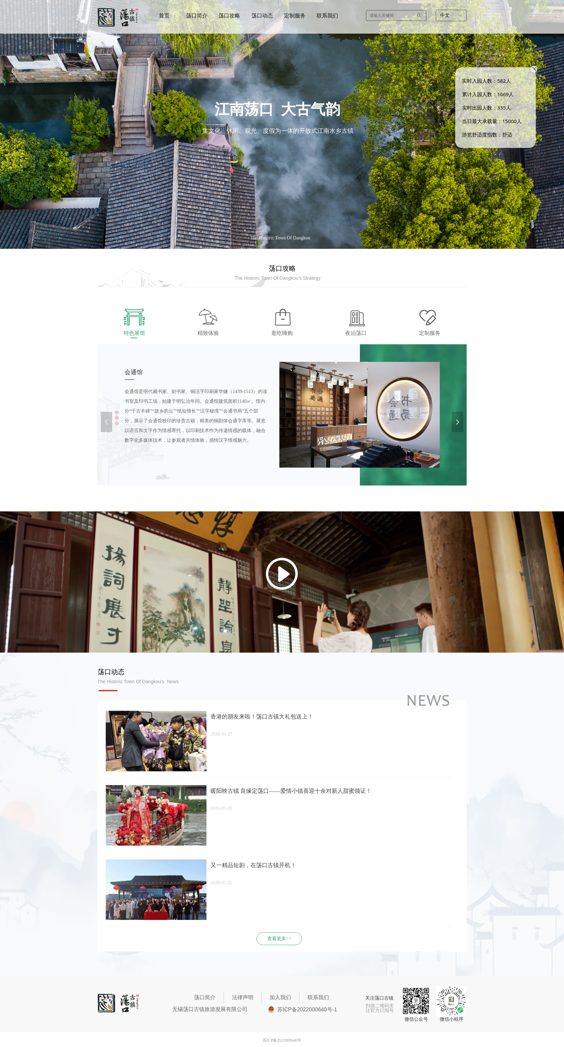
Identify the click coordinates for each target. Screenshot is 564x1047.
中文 (445, 15)
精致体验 (208, 333)
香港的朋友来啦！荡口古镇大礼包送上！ (261, 716)
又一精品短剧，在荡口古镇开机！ (253, 865)
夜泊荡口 (356, 333)
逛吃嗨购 (282, 333)
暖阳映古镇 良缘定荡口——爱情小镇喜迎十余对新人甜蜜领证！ (291, 791)
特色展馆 (134, 333)
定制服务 (429, 333)
